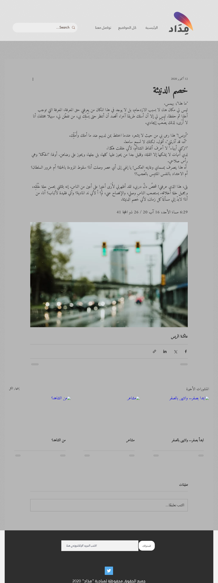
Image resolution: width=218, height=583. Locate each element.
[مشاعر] (109, 413)
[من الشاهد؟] (40, 413)
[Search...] (45, 27)
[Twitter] (109, 571)
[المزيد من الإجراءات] (32, 78)
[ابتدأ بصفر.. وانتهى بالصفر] (178, 413)
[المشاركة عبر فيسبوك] (186, 351)
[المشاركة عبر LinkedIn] (165, 351)
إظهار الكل (14, 389)
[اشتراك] (146, 545)
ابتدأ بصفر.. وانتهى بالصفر (188, 440)
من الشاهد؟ (59, 440)
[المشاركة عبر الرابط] (154, 351)
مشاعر (130, 440)
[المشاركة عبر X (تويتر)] (175, 351)
